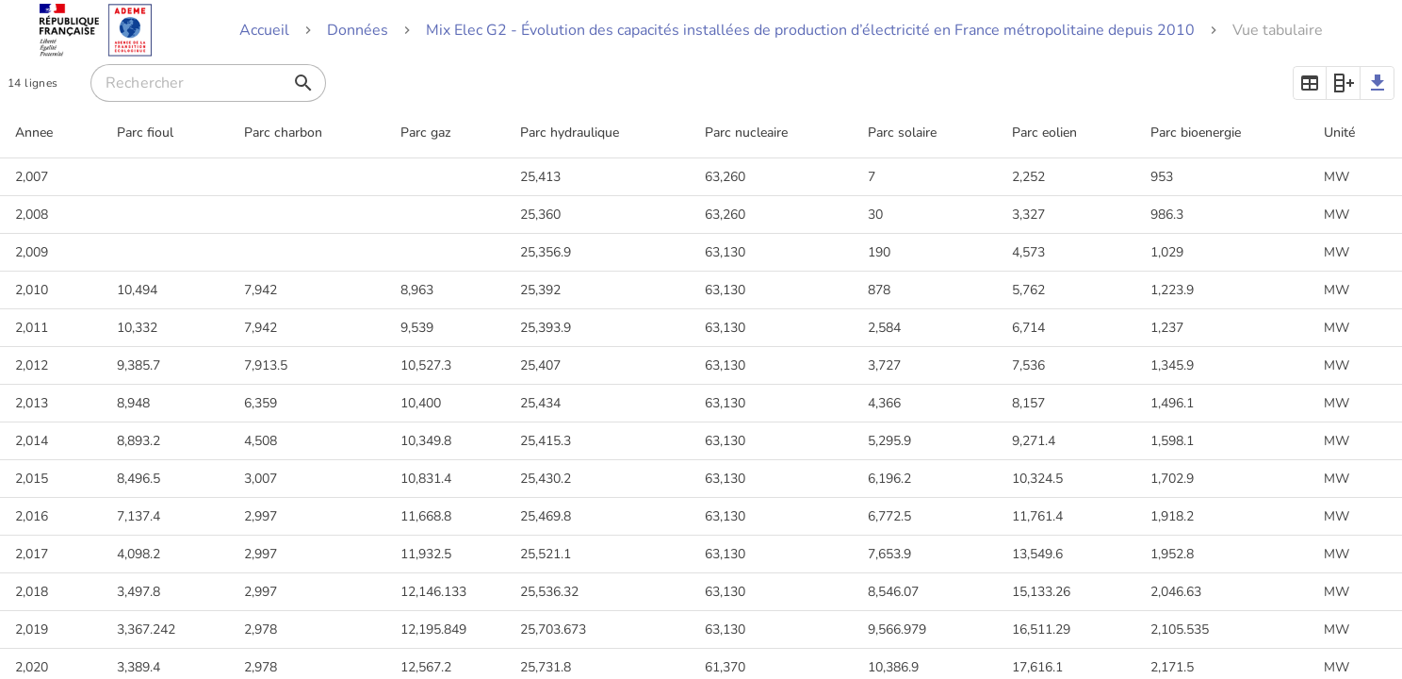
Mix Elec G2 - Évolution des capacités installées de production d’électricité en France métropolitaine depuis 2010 (810, 30)
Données (357, 30)
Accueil (264, 30)
